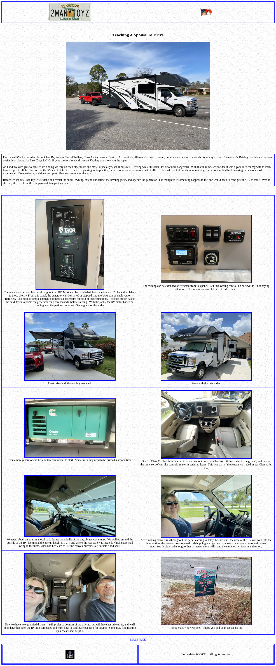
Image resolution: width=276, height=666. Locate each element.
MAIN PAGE (138, 639)
